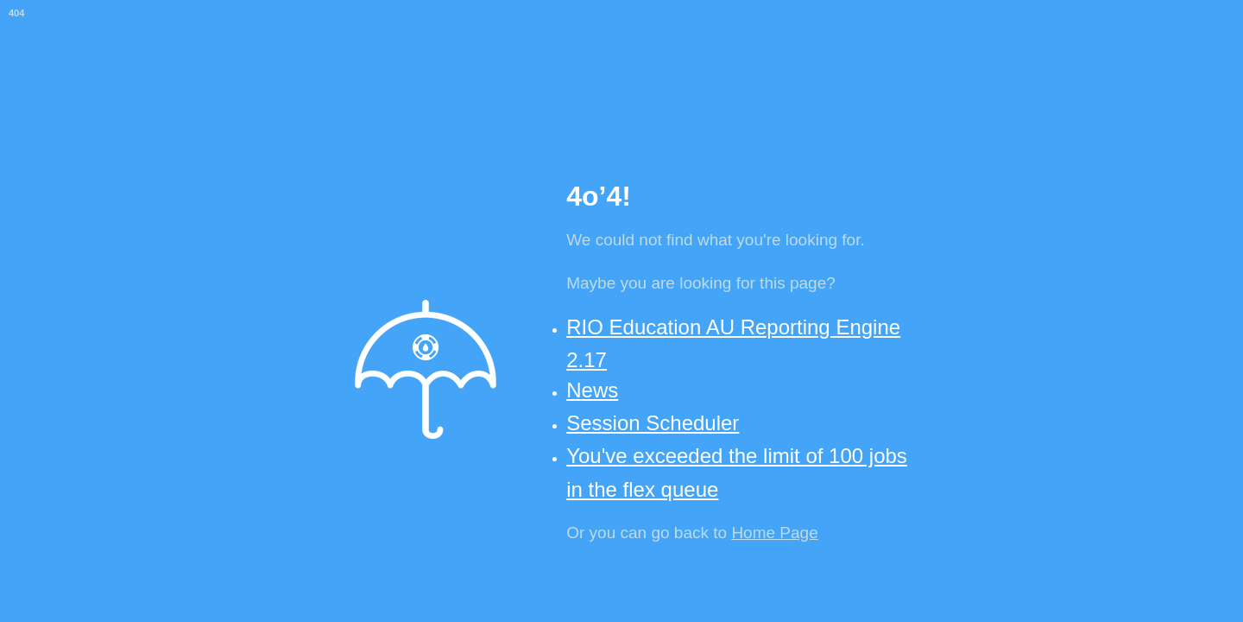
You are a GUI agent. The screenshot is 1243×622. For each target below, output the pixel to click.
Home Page (774, 533)
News (592, 390)
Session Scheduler (652, 423)
